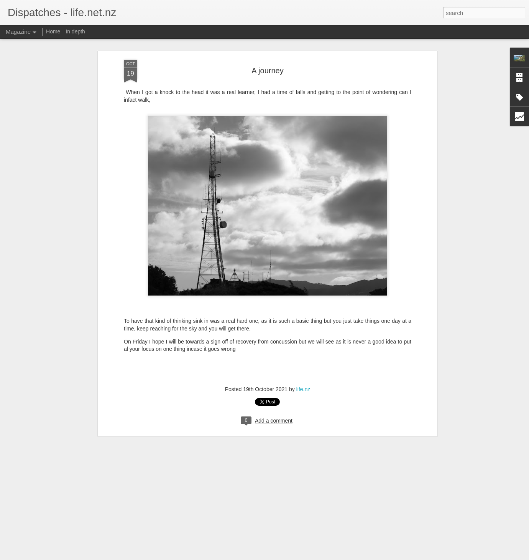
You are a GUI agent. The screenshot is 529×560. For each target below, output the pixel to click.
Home (53, 31)
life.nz (303, 389)
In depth (75, 31)
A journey (267, 70)
